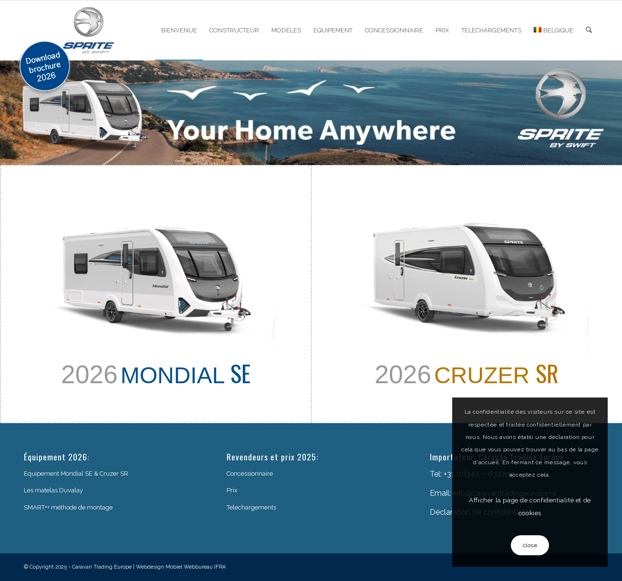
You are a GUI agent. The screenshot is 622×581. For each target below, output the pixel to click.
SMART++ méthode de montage (68, 507)
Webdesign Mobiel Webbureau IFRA (181, 567)
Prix (232, 490)
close (530, 545)
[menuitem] (179, 30)
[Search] (589, 30)
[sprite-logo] (89, 30)
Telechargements (251, 507)
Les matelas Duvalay (53, 490)
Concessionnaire (250, 473)
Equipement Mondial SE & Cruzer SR (76, 473)
